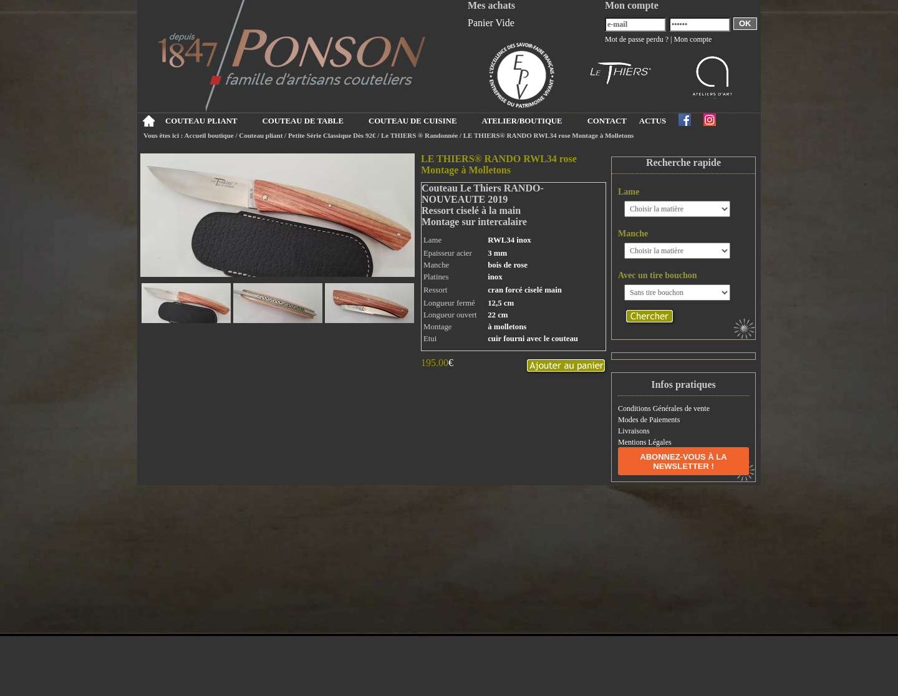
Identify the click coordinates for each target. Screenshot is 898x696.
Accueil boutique (209, 135)
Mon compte (693, 39)
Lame (628, 191)
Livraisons (634, 431)
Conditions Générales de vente (664, 408)
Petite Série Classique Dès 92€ (332, 135)
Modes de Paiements (649, 419)
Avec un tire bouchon (657, 275)
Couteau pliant (260, 135)
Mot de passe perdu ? (637, 39)
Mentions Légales (645, 442)
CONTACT (607, 121)
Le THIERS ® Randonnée (419, 135)
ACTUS (652, 121)
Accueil (148, 121)
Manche (633, 233)
